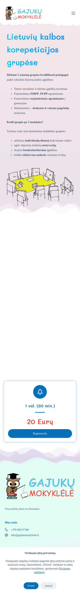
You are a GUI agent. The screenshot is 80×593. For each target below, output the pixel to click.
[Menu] (73, 13)
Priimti (31, 585)
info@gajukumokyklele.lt (25, 535)
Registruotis (40, 433)
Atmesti (48, 585)
